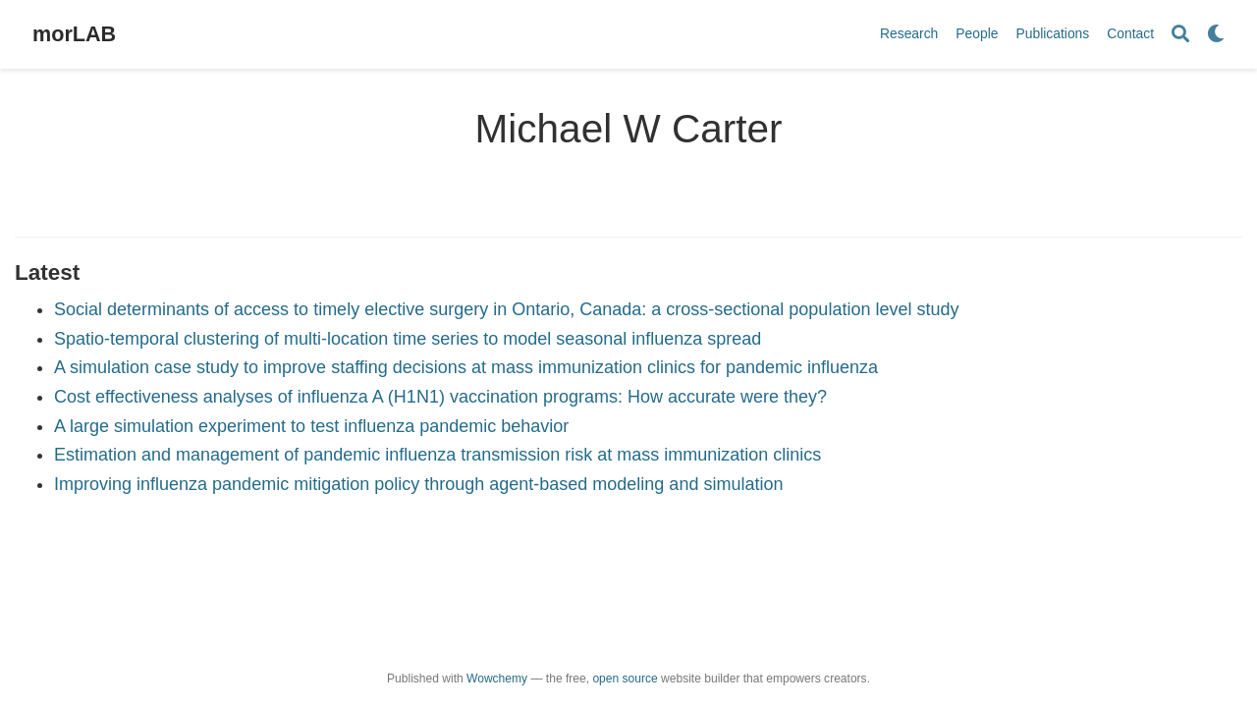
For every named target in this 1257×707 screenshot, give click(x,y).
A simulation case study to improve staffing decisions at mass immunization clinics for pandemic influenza (466, 367)
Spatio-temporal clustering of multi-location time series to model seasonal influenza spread (407, 339)
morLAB (74, 34)
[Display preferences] (1216, 35)
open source (624, 678)
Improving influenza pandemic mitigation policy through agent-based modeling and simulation (418, 484)
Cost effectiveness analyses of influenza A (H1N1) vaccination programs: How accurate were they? (440, 397)
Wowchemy (496, 678)
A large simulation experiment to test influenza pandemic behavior (311, 426)
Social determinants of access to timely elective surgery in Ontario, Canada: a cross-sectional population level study (506, 309)
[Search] (1180, 35)
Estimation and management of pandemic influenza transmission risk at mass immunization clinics (437, 454)
